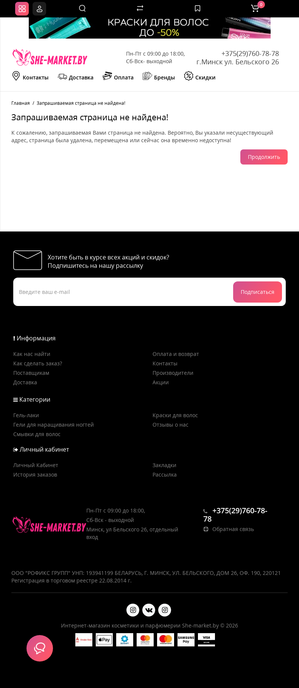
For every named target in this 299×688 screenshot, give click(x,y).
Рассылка (165, 474)
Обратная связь (228, 529)
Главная (20, 103)
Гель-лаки (26, 415)
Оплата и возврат (176, 353)
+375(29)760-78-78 (250, 53)
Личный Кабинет (35, 465)
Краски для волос (175, 415)
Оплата (118, 77)
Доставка (75, 77)
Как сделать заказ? (37, 363)
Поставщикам (31, 372)
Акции (161, 382)
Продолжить (264, 156)
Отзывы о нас (170, 424)
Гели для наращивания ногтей (53, 424)
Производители (173, 372)
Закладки (164, 465)
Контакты (29, 77)
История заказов (35, 474)
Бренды (159, 77)
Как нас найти (31, 353)
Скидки (200, 77)
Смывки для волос (37, 434)
